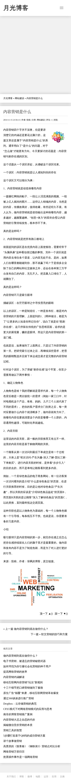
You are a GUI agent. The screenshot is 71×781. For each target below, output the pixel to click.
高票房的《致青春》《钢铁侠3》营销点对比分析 (31, 746)
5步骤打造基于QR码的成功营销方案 (24, 735)
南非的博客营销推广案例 (17, 714)
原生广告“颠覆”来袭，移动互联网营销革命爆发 (31, 693)
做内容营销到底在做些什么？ (31, 628)
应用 (54, 776)
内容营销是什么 (17, 112)
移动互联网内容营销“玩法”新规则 (23, 682)
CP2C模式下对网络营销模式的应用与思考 (27, 709)
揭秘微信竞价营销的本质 (17, 725)
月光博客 (15, 8)
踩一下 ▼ (60, 613)
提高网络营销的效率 (15, 671)
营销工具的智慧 (12, 730)
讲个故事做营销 (12, 741)
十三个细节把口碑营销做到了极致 (23, 687)
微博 (29, 776)
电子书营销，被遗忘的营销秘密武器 (24, 661)
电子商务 (37, 476)
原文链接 (48, 561)
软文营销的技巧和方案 (54, 634)
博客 (21, 776)
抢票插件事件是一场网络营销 (20, 757)
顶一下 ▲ (45, 613)
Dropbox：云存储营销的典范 (20, 703)
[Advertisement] (35, 55)
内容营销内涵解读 (13, 677)
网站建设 (19, 98)
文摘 (62, 776)
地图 (38, 776)
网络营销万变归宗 (13, 751)
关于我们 (11, 776)
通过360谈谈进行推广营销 (18, 698)
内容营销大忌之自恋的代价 (19, 719)
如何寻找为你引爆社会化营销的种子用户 (27, 666)
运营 (46, 776)
